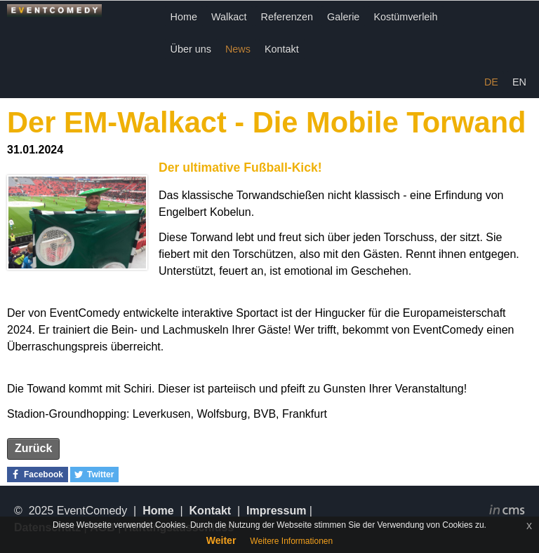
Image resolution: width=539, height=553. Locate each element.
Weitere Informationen (291, 541)
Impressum (276, 511)
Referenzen (287, 16)
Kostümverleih (405, 16)
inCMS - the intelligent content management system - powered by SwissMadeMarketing (507, 512)
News (238, 49)
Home (184, 16)
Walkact (229, 16)
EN (519, 82)
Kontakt (282, 49)
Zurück (33, 448)
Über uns (191, 49)
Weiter (221, 540)
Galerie (343, 16)
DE (491, 82)
